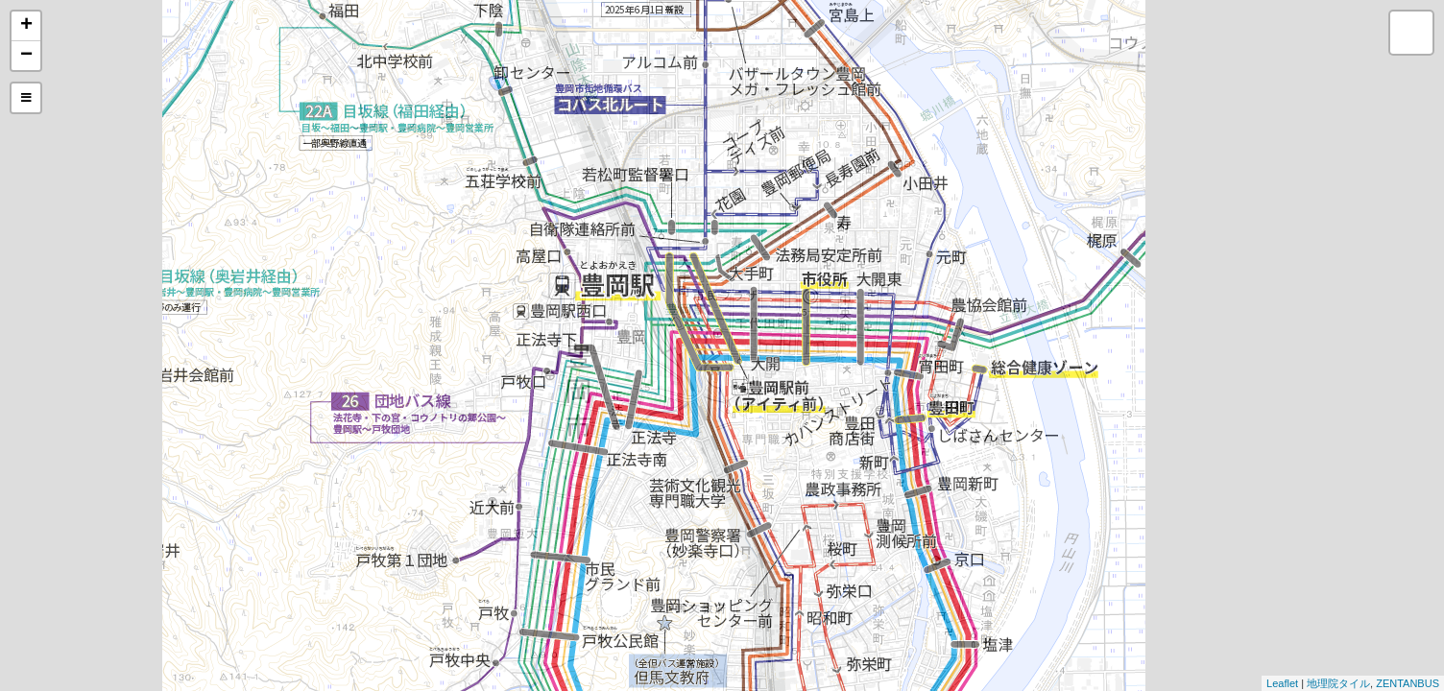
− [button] (26, 55)
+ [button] (26, 26)
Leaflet (1282, 683)
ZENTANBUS (1407, 683)
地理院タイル (1338, 683)
